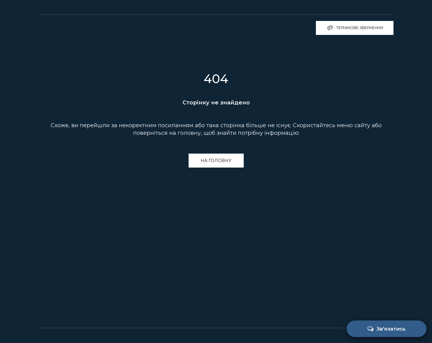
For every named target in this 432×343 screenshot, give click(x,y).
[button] (354, 28)
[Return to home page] (71, 28)
